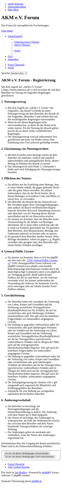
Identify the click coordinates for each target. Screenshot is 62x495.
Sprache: (5, 73)
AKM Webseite (15, 4)
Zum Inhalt (7, 30)
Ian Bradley (21, 472)
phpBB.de (36, 481)
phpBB (45, 472)
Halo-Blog (13, 9)
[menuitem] (26, 42)
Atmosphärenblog (17, 6)
